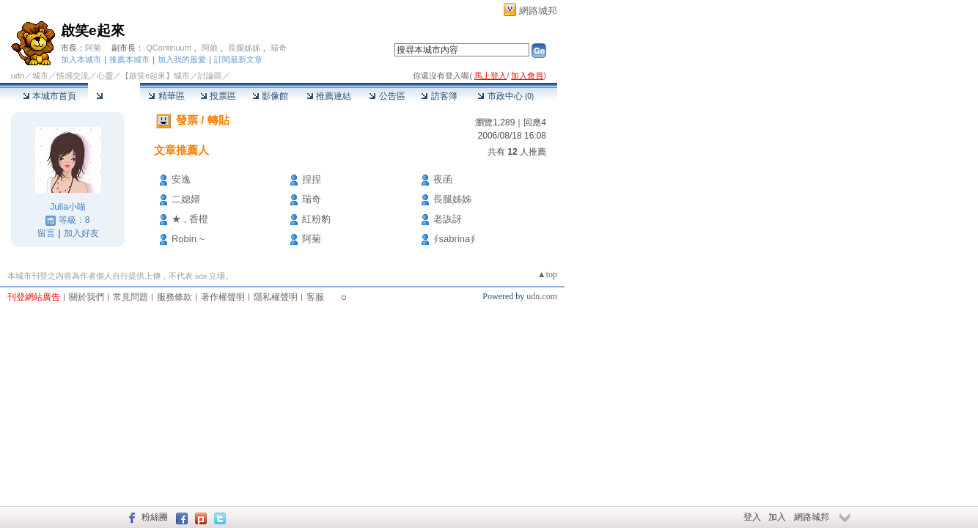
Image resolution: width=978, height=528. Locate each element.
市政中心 (505, 96)
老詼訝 (447, 218)
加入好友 (81, 233)
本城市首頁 (49, 96)
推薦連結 (328, 96)
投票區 (218, 96)
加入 (777, 517)
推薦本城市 (129, 59)
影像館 (270, 96)
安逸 (181, 179)
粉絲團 (154, 517)
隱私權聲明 (276, 297)
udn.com (541, 296)
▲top (547, 274)
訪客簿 (439, 96)
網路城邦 (538, 10)
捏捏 (311, 179)
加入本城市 (81, 59)
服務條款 (174, 297)
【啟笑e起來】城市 (155, 75)
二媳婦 (186, 199)
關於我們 (86, 297)
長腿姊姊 (244, 47)
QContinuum (168, 47)
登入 (752, 517)
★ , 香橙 (190, 218)
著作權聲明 (223, 297)
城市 (40, 75)
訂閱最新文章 (238, 59)
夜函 (442, 179)
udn (17, 75)
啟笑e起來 (93, 30)
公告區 (387, 96)
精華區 (166, 96)
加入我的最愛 (182, 59)
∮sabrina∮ (455, 238)
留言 (46, 233)
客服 (315, 297)
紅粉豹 (316, 218)
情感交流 (72, 75)
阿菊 (93, 47)
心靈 (105, 75)
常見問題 (130, 297)
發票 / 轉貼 (202, 120)
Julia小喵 (68, 207)
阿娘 (210, 47)
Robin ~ (188, 238)
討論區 (114, 96)
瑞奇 (279, 47)
